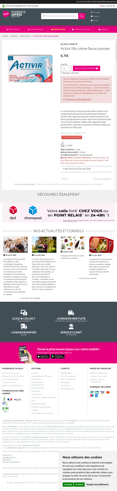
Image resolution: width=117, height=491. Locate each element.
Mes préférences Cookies (42, 405)
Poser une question (10, 371)
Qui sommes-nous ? (11, 365)
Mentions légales (38, 396)
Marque (14, 36)
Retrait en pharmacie (98, 365)
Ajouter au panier (86, 68)
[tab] (86, 169)
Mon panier (65, 375)
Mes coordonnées (68, 368)
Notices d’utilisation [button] (77, 169)
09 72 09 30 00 (102, 316)
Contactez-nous (9, 375)
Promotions (58, 29)
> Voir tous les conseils (87, 278)
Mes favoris (65, 378)
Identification (66, 365)
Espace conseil (37, 380)
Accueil (5, 36)
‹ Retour (64, 179)
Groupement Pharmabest (13, 368)
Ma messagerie (67, 381)
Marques (104, 29)
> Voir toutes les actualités (29, 298)
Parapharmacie (36, 29)
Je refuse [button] (79, 484)
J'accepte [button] (68, 484)
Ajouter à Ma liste (70, 73)
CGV (33, 393)
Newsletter (36, 383)
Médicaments (13, 29)
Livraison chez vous (98, 368)
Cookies (34, 402)
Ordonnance (36, 386)
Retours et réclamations (12, 378)
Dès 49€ (43, 318)
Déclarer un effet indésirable (78, 99)
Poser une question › (102, 179)
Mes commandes (68, 371)
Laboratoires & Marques (41, 368)
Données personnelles (41, 399)
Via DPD (73, 316)
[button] (66, 68)
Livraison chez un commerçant (97, 373)
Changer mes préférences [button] (97, 484)
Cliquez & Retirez (14, 316)
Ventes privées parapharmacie (37, 376)
